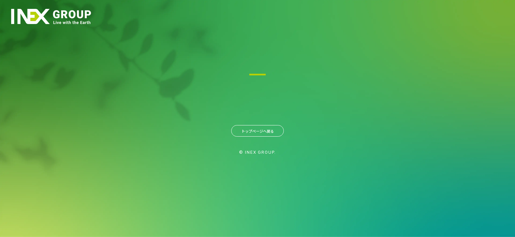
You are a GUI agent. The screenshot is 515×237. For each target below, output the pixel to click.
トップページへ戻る (257, 132)
